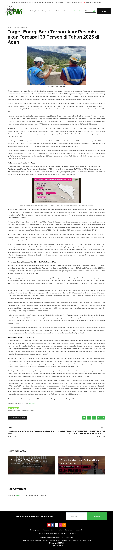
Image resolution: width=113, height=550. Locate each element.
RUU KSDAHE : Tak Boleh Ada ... (27, 460)
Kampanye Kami (48, 530)
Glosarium (68, 530)
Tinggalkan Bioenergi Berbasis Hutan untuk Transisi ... (80, 462)
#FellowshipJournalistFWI (17, 417)
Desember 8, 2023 (16, 463)
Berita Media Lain (22, 27)
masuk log (19, 495)
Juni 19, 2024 (64, 466)
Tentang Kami (34, 530)
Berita (60, 530)
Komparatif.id (33, 403)
